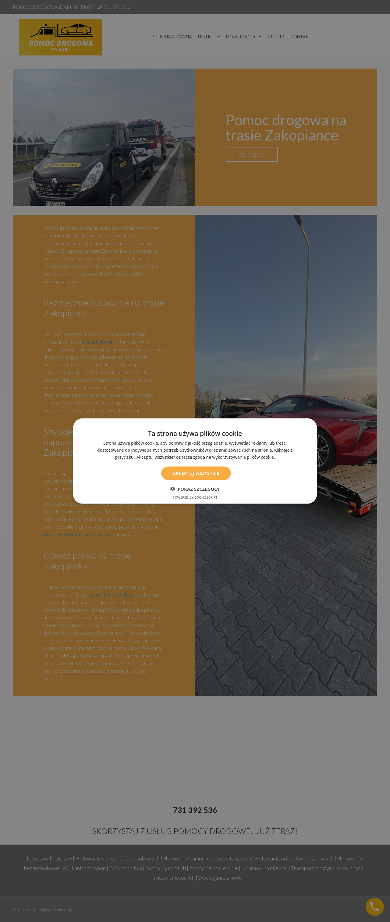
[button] (195, 489)
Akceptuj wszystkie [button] (195, 473)
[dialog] (195, 461)
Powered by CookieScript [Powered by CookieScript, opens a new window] (195, 497)
